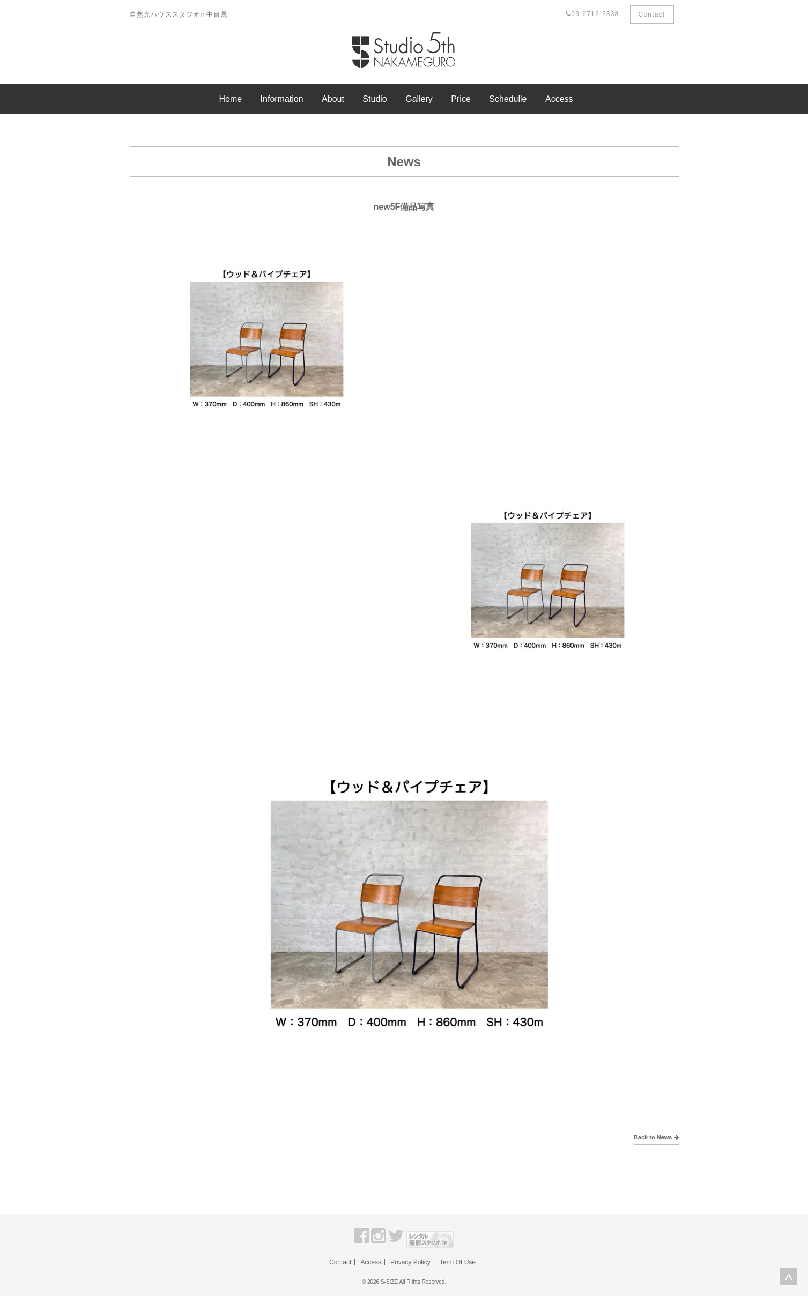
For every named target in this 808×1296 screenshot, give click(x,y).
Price (460, 98)
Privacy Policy (410, 1262)
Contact (652, 14)
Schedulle (508, 98)
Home (230, 98)
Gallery (419, 98)
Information (282, 98)
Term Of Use (458, 1262)
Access (559, 98)
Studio (374, 98)
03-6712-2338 (592, 14)
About (333, 98)
